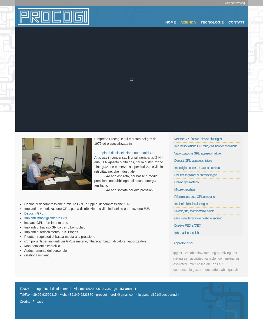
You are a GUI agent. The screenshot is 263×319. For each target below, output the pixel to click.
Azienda (188, 22)
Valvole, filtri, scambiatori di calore (194, 211)
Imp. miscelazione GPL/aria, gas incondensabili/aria (205, 146)
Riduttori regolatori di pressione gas (195, 175)
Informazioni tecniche (187, 233)
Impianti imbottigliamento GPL (46, 218)
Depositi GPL (33, 213)
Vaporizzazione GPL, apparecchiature (197, 153)
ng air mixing (221, 253)
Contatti (237, 22)
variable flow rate (197, 253)
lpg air (177, 253)
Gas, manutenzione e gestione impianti (198, 218)
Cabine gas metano (186, 182)
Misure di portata (184, 189)
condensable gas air (188, 270)
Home (170, 22)
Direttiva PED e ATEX (187, 225)
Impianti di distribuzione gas (191, 204)
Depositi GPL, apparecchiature (193, 160)
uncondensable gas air (221, 270)
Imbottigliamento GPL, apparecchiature (198, 168)
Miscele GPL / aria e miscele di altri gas (198, 139)
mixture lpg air (200, 264)
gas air (218, 264)
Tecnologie (212, 22)
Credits (25, 301)
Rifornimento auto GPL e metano (194, 196)
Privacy (38, 301)
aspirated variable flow (206, 258)
